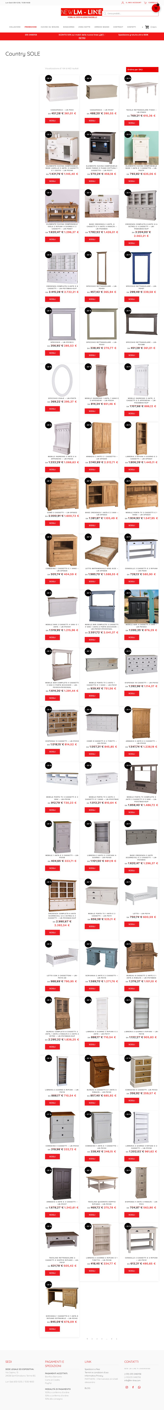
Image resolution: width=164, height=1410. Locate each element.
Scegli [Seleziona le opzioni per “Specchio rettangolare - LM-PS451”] (132, 299)
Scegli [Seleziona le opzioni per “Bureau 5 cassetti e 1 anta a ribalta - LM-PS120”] (92, 1103)
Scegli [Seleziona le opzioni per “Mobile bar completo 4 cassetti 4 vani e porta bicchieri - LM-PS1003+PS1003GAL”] (52, 698)
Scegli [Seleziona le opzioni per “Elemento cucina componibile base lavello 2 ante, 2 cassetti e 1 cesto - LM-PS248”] (52, 181)
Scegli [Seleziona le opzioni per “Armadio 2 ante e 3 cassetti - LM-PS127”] (52, 1215)
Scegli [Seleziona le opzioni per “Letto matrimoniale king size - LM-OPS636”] (92, 581)
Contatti (131, 27)
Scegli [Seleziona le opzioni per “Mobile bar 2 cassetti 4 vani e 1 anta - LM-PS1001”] (52, 637)
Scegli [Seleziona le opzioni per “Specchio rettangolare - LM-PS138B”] (132, 355)
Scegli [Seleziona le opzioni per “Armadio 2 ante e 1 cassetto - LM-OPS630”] (92, 469)
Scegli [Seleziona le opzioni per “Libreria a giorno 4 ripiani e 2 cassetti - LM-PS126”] (132, 1159)
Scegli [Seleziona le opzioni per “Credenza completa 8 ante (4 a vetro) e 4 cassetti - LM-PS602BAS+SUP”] (132, 243)
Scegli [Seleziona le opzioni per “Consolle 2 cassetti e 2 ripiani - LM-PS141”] (132, 1271)
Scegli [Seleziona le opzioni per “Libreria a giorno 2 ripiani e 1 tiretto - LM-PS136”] (92, 1271)
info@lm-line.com (132, 1380)
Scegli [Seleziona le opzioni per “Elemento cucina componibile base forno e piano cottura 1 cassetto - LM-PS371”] (92, 181)
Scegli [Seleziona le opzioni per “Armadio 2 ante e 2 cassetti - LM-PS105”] (132, 754)
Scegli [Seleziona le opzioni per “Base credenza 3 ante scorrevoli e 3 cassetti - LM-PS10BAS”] (132, 870)
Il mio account (131, 2)
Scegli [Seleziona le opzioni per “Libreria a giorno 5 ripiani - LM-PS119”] (52, 1103)
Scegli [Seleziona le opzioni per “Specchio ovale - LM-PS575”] (52, 409)
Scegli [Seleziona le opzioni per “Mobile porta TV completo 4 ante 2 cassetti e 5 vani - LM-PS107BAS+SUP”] (132, 812)
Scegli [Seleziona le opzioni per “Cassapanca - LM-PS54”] (52, 120)
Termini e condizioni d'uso (96, 1372)
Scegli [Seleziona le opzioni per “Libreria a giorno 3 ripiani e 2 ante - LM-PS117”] (92, 1044)
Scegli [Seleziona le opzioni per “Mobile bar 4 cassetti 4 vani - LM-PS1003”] (132, 637)
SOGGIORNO (68, 27)
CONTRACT (118, 27)
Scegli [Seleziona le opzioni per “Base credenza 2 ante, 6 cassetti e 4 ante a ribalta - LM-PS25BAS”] (92, 239)
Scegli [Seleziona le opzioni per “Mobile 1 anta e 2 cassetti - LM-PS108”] (52, 868)
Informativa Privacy (94, 1375)
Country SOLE (22, 53)
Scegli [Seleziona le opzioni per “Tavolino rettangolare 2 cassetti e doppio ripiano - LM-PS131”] (52, 1273)
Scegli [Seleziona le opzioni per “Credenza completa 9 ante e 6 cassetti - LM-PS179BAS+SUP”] (52, 299)
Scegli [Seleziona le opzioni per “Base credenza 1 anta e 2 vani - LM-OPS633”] (92, 525)
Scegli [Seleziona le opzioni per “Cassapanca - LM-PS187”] (92, 120)
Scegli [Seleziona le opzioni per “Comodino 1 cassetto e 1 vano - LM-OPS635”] (52, 581)
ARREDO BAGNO (101, 27)
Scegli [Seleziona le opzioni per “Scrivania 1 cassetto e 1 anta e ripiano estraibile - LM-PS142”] (52, 1329)
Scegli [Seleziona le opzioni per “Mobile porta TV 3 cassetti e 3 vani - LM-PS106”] (52, 810)
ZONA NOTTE (84, 27)
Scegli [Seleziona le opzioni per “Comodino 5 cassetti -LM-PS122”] (132, 1100)
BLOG (87, 1388)
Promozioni (31, 27)
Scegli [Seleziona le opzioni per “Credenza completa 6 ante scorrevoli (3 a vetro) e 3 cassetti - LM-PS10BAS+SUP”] (52, 932)
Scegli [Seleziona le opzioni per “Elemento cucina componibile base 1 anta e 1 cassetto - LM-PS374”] (132, 181)
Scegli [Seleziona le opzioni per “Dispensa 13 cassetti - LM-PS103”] (52, 751)
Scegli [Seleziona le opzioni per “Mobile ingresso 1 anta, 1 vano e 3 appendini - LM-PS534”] (92, 411)
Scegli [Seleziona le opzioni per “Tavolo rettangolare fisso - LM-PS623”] (132, 123)
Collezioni (15, 27)
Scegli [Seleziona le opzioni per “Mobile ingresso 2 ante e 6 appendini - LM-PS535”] (52, 469)
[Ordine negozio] (142, 69)
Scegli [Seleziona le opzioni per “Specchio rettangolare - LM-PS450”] (92, 299)
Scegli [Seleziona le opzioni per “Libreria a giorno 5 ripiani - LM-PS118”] (132, 1044)
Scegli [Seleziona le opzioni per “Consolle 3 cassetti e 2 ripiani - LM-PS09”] (132, 581)
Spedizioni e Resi (92, 1369)
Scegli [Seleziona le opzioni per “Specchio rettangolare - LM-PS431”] (92, 355)
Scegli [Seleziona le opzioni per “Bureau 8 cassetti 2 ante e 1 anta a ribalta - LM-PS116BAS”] (132, 988)
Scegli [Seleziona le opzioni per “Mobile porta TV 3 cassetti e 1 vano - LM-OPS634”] (132, 525)
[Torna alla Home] (82, 13)
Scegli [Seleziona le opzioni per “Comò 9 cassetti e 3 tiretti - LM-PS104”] (92, 754)
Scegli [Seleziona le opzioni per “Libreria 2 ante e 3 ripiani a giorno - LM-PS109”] (92, 868)
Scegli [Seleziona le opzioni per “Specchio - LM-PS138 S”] (52, 353)
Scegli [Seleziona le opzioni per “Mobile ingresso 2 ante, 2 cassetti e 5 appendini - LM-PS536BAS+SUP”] (132, 413)
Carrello (151, 2)
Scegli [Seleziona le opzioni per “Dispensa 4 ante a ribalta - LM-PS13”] (132, 1215)
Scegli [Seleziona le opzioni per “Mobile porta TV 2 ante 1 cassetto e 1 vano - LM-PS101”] (92, 696)
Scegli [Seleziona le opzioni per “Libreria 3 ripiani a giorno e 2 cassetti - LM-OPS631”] (132, 469)
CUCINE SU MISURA (50, 27)
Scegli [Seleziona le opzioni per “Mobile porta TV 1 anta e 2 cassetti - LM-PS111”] (92, 926)
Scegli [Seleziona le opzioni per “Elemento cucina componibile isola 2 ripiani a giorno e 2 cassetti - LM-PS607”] (52, 239)
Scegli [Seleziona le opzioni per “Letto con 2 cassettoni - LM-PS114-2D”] (52, 988)
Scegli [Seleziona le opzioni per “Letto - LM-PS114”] (132, 924)
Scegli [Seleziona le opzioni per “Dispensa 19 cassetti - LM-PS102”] (132, 693)
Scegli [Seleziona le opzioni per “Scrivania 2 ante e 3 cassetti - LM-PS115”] (92, 988)
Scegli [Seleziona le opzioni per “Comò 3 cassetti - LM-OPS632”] (52, 523)
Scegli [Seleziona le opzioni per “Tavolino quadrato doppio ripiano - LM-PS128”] (92, 1215)
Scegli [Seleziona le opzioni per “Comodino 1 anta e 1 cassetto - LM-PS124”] (92, 1159)
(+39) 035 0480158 (132, 1374)
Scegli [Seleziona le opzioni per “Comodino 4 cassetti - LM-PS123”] (52, 1156)
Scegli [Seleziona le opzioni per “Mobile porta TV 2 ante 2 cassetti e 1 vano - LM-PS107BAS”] (92, 810)
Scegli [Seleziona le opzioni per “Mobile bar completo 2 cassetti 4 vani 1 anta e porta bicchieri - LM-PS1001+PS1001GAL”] (92, 639)
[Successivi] (116, 1339)
